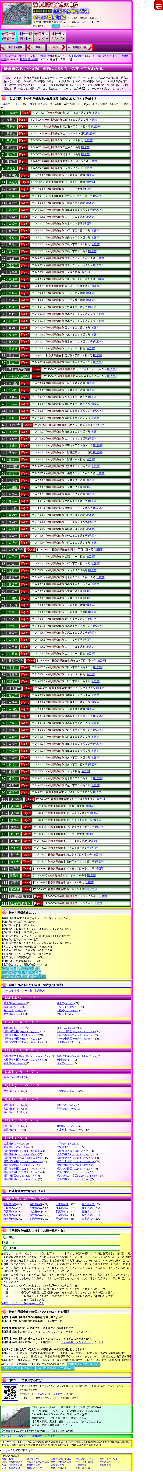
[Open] (26, 112)
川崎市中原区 (76, 1038)
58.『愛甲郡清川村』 (78, 47)
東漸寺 (13, 626)
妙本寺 (15, 820)
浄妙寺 (13, 445)
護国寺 (13, 286)
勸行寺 (13, 210)
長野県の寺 (88, 1215)
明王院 (15, 834)
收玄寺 (13, 362)
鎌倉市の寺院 (57, 59)
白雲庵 (13, 653)
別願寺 (13, 681)
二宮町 (68, 1091)
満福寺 (13, 764)
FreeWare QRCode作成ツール (52, 1394)
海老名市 (14, 1010)
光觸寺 (13, 300)
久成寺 (13, 223)
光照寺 (13, 293)
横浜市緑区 (21, 1179)
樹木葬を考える (34, 1459)
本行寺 (13, 744)
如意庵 (13, 646)
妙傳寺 (13, 792)
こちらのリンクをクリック (58, 1331)
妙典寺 (13, 785)
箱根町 (14, 1105)
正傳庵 (13, 480)
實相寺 (13, 341)
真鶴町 (68, 1126)
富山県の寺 (88, 1211)
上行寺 (13, 404)
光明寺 (13, 314)
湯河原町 (16, 1147)
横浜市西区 (19, 1175)
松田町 (14, 1126)
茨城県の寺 (10, 1208)
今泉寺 (13, 334)
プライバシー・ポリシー (14, 1436)
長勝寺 (13, 577)
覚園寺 (13, 203)
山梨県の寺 (62, 1215)
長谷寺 (13, 584)
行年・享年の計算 (84, 1462)
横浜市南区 (74, 1179)
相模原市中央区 (27, 1056)
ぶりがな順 (7, 990)
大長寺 (13, 556)
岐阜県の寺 (10, 1218)
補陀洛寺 (14, 688)
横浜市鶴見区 (75, 1168)
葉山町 (14, 1108)
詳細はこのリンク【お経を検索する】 (22, 1303)
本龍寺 (13, 757)
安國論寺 (12, 113)
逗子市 (64, 1063)
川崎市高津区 (75, 1035)
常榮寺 (13, 411)
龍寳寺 (14, 882)
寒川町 (15, 1063)
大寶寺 (13, 563)
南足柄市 (71, 1129)
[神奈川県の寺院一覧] (41, 104)
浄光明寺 (14, 424)
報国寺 (13, 695)
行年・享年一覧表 (109, 1459)
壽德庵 (13, 348)
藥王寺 (15, 854)
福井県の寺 (36, 1215)
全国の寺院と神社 (14, 56)
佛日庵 (13, 674)
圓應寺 (11, 133)
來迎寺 (15, 861)
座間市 (64, 1059)
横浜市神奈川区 (24, 1157)
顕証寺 (13, 279)
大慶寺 (13, 535)
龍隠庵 (14, 875)
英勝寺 (11, 126)
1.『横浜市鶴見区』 (15, 47)
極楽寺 (13, 237)
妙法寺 (15, 806)
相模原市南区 (23, 1059)
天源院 (13, 598)
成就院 (13, 466)
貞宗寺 (13, 591)
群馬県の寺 (62, 1208)
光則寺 (13, 307)
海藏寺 (13, 196)
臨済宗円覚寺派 (20, 896)
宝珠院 (13, 709)
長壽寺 (13, 570)
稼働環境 (37, 1436)
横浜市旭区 (74, 1150)
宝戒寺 (13, 702)
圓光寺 (11, 154)
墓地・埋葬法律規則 (12, 1462)
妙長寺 (13, 778)
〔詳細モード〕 (9, 104)
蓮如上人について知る (38, 1462)
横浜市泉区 (21, 1154)
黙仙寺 (15, 848)
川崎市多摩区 (21, 1038)
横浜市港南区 (23, 1161)
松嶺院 (13, 390)
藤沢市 (14, 1112)
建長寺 (13, 272)
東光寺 (13, 619)
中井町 (14, 1091)
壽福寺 (13, 355)
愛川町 (15, 1003)
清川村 (68, 1042)
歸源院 (13, 217)
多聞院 (13, 528)
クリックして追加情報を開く (19, 1450)
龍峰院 (14, 889)
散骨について (33, 1465)
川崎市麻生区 (22, 1031)
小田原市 (68, 1014)
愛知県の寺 (62, 1218)
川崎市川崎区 (76, 1031)
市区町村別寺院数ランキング (17, 968)
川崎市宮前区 (23, 1042)
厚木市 (66, 1003)
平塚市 (67, 1108)
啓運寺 (13, 265)
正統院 (13, 487)
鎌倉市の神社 (104, 56)
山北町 (15, 1143)
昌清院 (13, 383)
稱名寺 (13, 397)
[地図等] (96, 112)
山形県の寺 (62, 1204)
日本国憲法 (81, 1465)
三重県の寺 (88, 1218)
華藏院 (13, 175)
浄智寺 (13, 438)
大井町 (14, 1014)
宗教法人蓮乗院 (19, 376)
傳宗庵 (13, 605)
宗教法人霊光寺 (19, 369)
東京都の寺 (36, 1211)
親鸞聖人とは (57, 1465)
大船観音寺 (16, 549)
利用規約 (50, 1436)
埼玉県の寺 (88, 1208)
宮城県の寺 (10, 1204)
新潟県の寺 (62, 1211)
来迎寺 (14, 868)
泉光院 (13, 515)
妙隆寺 (15, 827)
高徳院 (13, 327)
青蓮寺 (13, 501)
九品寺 (13, 258)
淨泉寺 (13, 431)
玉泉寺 (13, 244)
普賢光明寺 (16, 660)
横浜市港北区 (76, 1161)
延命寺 (11, 161)
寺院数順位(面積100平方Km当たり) (20, 976)
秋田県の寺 (36, 1204)
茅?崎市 (14, 1077)
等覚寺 (13, 633)
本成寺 (13, 750)
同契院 (13, 640)
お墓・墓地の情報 (11, 1468)
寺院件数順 (39, 990)
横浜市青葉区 (22, 1150)
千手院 (13, 508)
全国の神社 (46, 56)
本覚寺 (13, 730)
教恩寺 (13, 230)
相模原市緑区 (76, 1056)
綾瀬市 (12, 1007)
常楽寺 (13, 418)
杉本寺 (13, 459)
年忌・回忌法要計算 (12, 1465)
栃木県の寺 (36, 1208)
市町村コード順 (23, 990)
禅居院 (13, 522)
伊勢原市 (68, 1007)
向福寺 (13, 320)
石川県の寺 (10, 1215)
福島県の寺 (88, 1204)
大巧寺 (13, 542)
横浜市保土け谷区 (79, 1175)
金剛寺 (13, 251)
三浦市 (12, 1129)
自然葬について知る (61, 1459)
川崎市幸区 (22, 1035)
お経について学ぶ (84, 1459)
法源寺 (13, 723)
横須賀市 (68, 1147)
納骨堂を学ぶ (106, 1465)
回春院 (13, 189)
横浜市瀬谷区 (74, 1165)
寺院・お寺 (7, 1459)
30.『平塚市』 (38, 47)
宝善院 (13, 716)
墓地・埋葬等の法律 (61, 1462)
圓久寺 (11, 147)
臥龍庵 (12, 182)
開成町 (15, 1028)
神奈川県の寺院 (29, 59)
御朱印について (34, 1468)
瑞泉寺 (13, 452)
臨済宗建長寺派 (20, 903)
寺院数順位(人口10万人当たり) (18, 972)
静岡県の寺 (36, 1218)
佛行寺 (13, 667)
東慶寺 (13, 612)
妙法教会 (16, 799)
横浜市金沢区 (76, 1157)
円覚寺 (11, 140)
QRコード (87, 1386)
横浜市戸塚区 (22, 1172)
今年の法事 (105, 1462)
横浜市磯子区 (75, 1154)
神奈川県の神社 (75, 56)
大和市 (66, 1143)
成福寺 (13, 473)
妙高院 (13, 771)
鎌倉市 (67, 1028)
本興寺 (13, 737)
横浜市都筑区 (22, 1168)
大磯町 (68, 1010)
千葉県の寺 (10, 1211)
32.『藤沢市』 (54, 47)
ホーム (55, 26)
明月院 (15, 841)
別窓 (37, 968)
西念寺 (13, 494)
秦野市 (66, 1105)
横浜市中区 (73, 1172)
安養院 (11, 119)
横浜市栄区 (21, 1165)
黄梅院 (11, 168)
